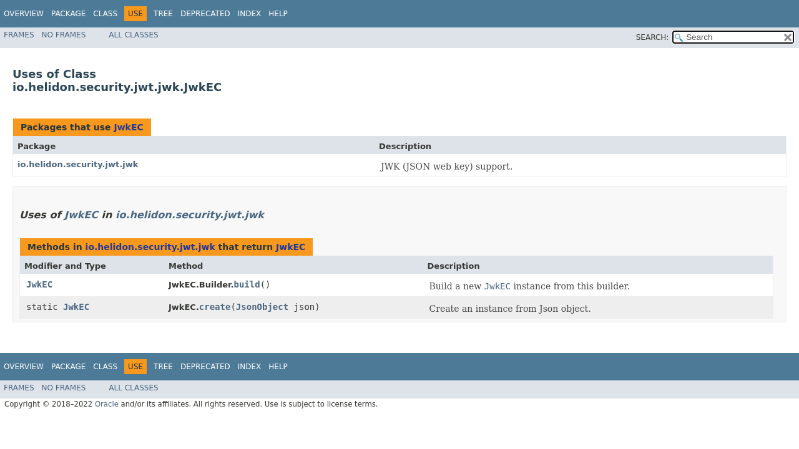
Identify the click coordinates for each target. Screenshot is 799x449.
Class (105, 13)
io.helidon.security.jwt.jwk (77, 164)
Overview (24, 13)
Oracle (107, 404)
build (247, 284)
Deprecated (205, 13)
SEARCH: (652, 37)
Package (68, 13)
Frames (19, 35)
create (215, 307)
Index (250, 13)
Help (278, 13)
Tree (163, 13)
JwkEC (128, 127)
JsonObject (262, 307)
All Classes (133, 35)
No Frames (64, 35)
